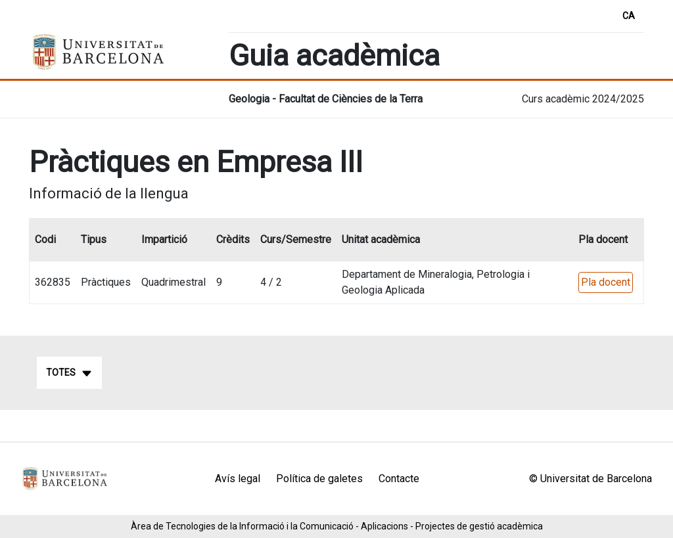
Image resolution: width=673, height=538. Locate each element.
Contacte (399, 478)
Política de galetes (319, 478)
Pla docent (605, 282)
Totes (69, 373)
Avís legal (237, 478)
